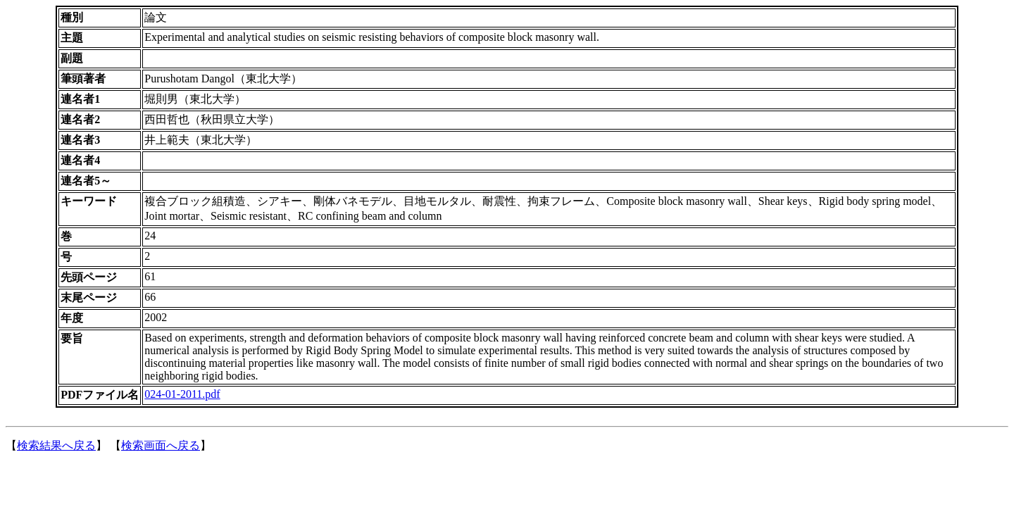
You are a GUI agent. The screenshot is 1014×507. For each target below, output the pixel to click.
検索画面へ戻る (160, 445)
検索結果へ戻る (56, 445)
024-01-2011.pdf (182, 394)
